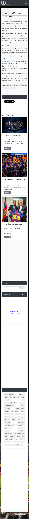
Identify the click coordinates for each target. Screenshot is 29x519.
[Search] (11, 287)
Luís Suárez (21, 431)
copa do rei (7, 408)
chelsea (22, 405)
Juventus (7, 419)
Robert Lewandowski (19, 442)
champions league (9, 405)
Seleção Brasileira (9, 445)
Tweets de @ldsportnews (14, 313)
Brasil (23, 397)
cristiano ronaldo (20, 408)
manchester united (19, 433)
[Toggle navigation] (26, 2)
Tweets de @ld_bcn (14, 311)
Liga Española (8, 428)
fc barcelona (15, 411)
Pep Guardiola (20, 436)
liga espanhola (22, 85)
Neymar (12, 436)
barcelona (21, 394)
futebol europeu (20, 414)
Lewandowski (21, 422)
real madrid (6, 88)
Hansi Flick (21, 417)
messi (6, 436)
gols (16, 417)
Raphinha (22, 439)
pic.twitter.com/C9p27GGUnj (17, 54)
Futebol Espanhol (9, 414)
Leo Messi (7, 422)
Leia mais (7, 148)
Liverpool (7, 431)
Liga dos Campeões (9, 425)
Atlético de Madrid (9, 394)
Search (22, 288)
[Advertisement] (14, 266)
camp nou (21, 402)
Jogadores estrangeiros (11, 85)
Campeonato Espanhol (10, 402)
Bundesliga (7, 400)
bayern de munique (14, 397)
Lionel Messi (21, 428)
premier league (8, 439)
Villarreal (13, 88)
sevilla (16, 445)
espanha (7, 411)
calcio (22, 400)
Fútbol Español (8, 417)
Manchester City (9, 433)
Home (3, 9)
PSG (16, 439)
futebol (22, 411)
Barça (6, 397)
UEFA (21, 445)
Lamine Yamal (20, 419)
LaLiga (13, 419)
